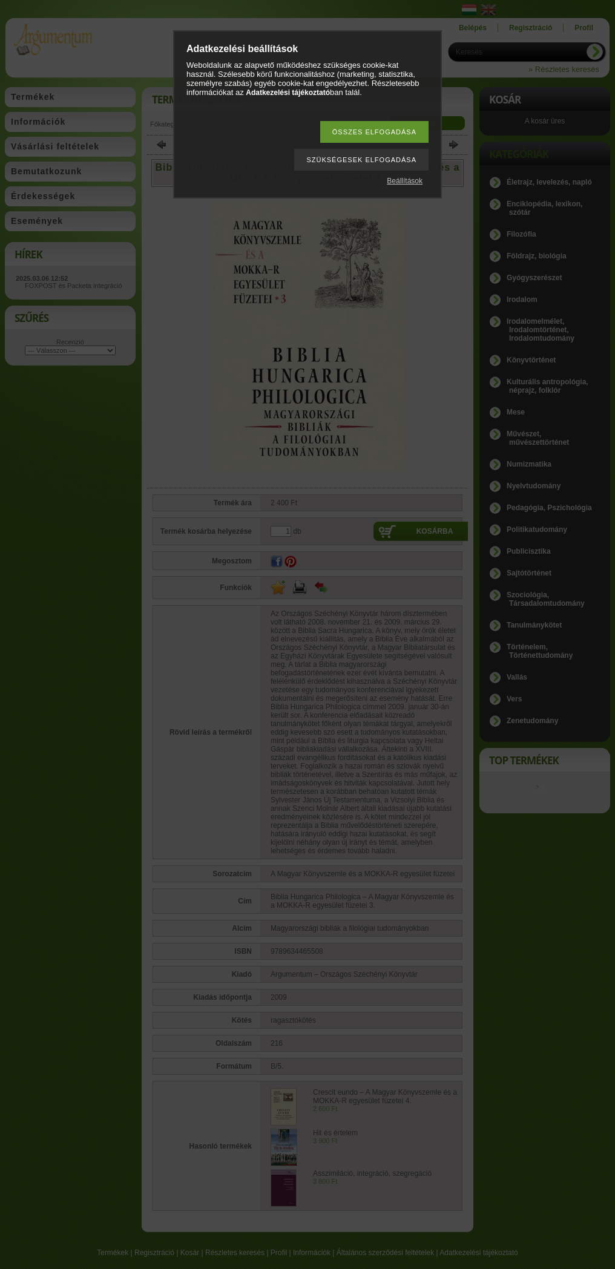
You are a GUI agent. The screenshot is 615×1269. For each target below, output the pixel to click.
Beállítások (405, 181)
